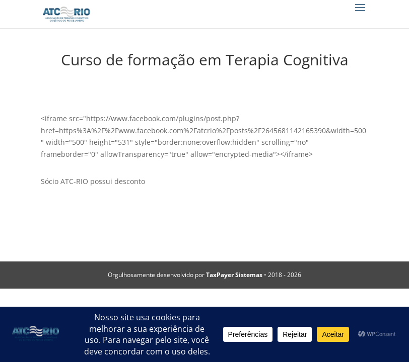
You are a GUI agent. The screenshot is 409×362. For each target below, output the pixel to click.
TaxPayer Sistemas (234, 274)
